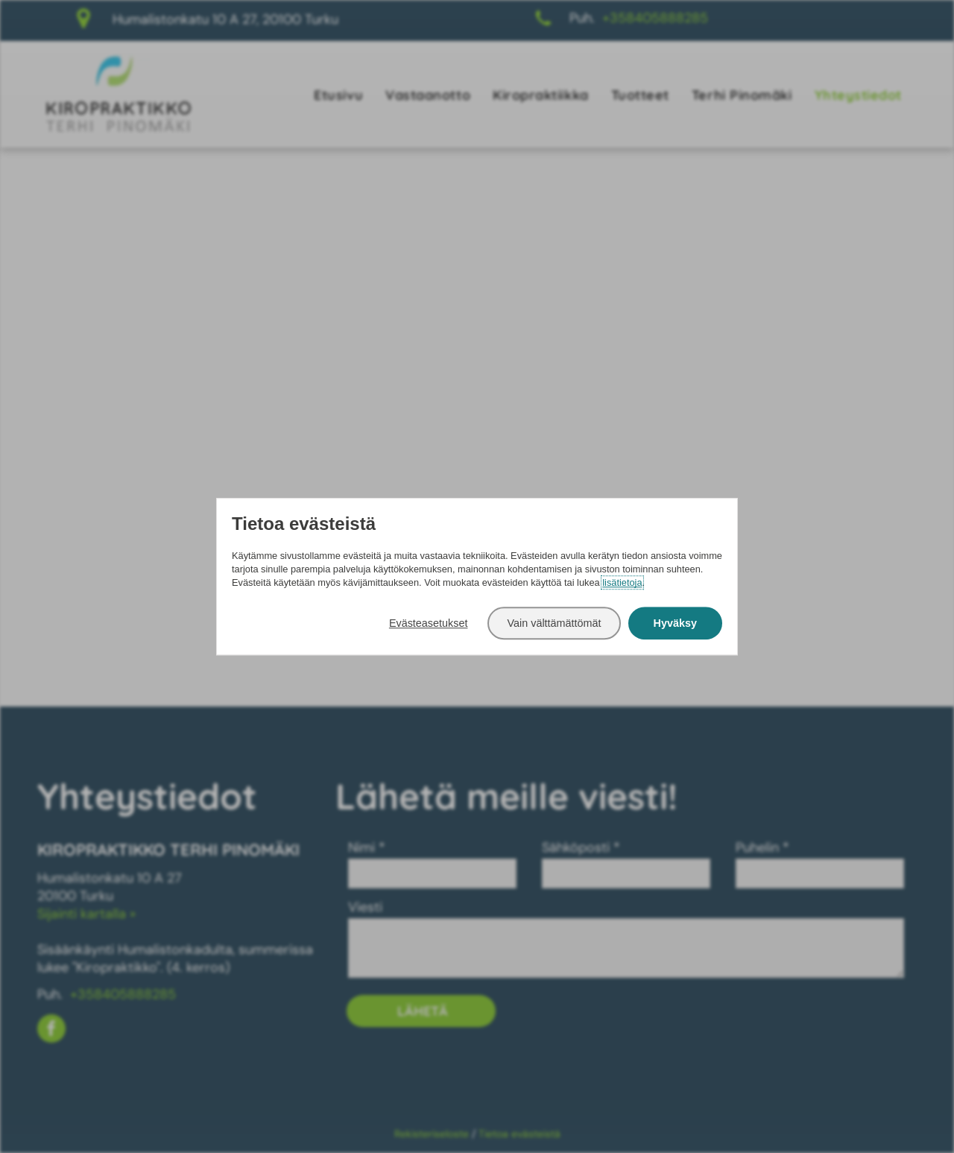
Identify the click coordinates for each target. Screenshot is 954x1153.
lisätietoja (622, 582)
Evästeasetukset (428, 623)
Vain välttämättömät (554, 623)
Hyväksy (675, 623)
